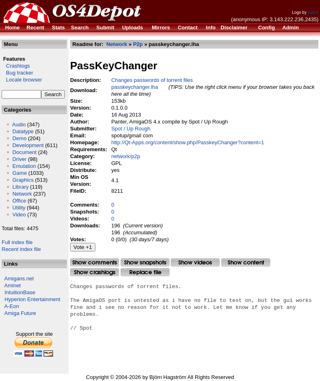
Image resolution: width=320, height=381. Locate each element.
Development (28, 145)
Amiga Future (20, 313)
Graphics (22, 180)
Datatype (22, 131)
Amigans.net (19, 278)
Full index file (17, 242)
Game (19, 173)
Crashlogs (16, 66)
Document (24, 152)
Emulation (24, 166)
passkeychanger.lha (134, 87)
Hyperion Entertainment (32, 299)
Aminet (12, 285)
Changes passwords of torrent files (152, 80)
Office (19, 201)
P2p (138, 44)
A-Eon (11, 306)
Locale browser (22, 80)
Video (19, 214)
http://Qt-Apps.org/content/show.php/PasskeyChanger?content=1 (187, 142)
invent (313, 12)
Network (22, 194)
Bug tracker (17, 73)
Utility (18, 208)
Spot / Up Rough (130, 129)
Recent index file (21, 249)
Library (20, 187)
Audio (19, 124)
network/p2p (125, 156)
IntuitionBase (19, 292)
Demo (19, 138)
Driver (19, 159)
